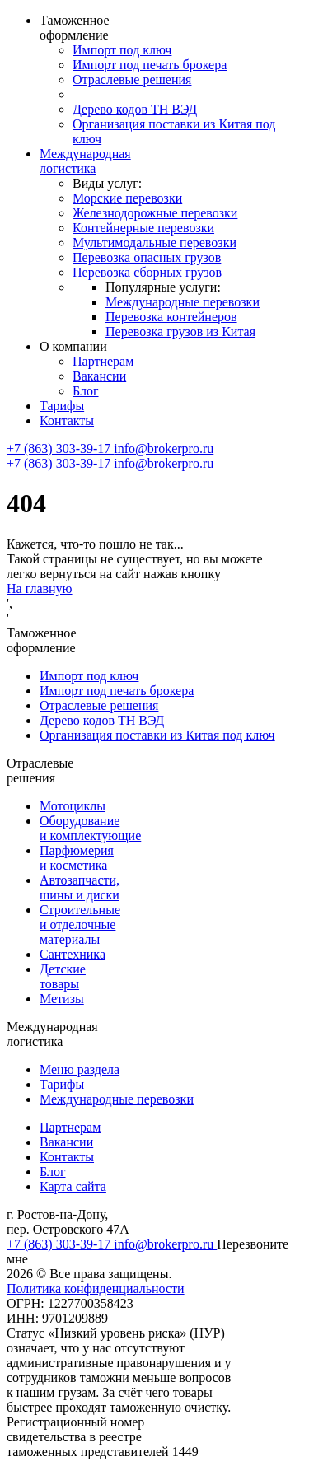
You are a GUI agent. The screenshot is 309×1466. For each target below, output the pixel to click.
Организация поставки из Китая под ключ (157, 735)
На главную (40, 588)
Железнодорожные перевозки (155, 213)
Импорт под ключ (122, 50)
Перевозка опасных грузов (147, 257)
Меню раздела (79, 1069)
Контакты (67, 420)
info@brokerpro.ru (163, 448)
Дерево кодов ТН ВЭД (135, 109)
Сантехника (72, 954)
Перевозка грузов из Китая (180, 331)
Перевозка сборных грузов (147, 272)
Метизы (62, 999)
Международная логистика (85, 161)
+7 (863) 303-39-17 (60, 448)
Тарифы (62, 406)
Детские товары (63, 976)
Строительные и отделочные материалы (80, 924)
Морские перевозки (127, 198)
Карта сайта (73, 1186)
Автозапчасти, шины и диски (79, 887)
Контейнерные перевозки (143, 228)
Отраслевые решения (132, 79)
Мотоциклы (72, 806)
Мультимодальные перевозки (154, 243)
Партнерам (103, 361)
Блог (86, 391)
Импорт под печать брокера (150, 65)
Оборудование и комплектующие (90, 828)
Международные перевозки (182, 302)
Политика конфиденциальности (96, 1289)
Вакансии (99, 376)
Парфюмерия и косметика (77, 857)
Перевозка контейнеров (171, 317)
